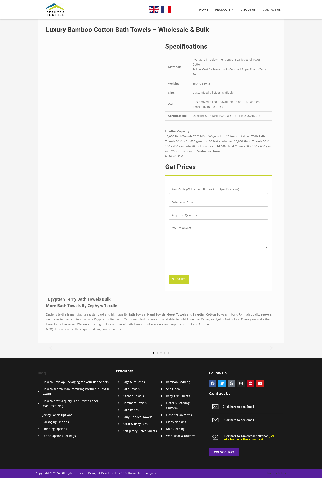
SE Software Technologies (138, 473)
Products (228, 9)
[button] (50, 347)
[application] (236, 9)
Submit (178, 279)
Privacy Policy (276, 473)
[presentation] (200, 267)
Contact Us (272, 9)
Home (208, 9)
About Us (251, 9)
